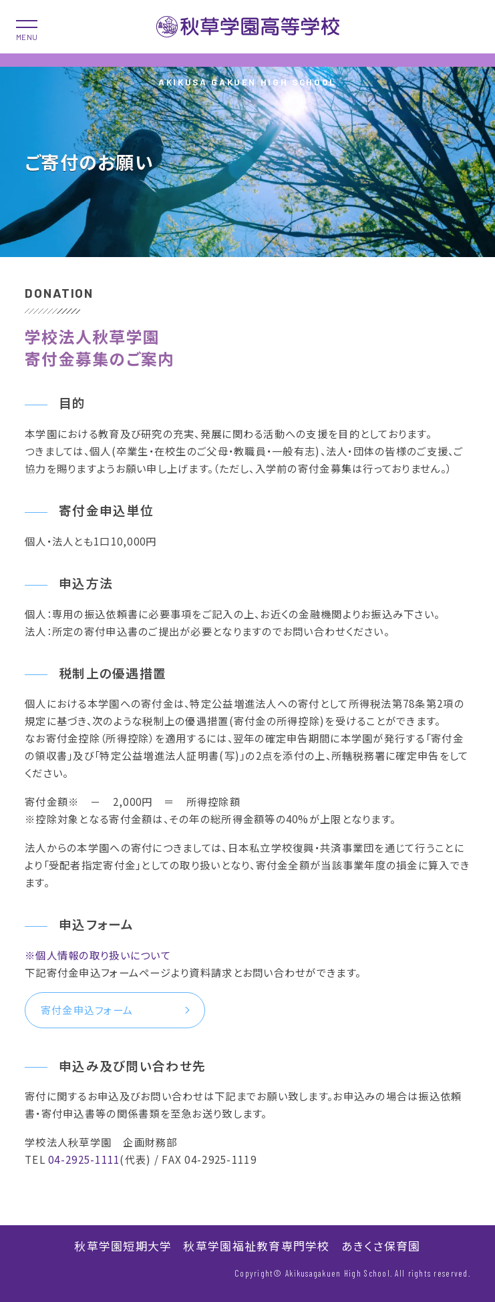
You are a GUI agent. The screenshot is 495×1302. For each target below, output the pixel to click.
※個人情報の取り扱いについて (98, 954)
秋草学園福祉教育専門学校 (256, 1245)
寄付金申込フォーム (87, 1009)
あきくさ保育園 (381, 1245)
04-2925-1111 (84, 1159)
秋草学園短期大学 (123, 1245)
